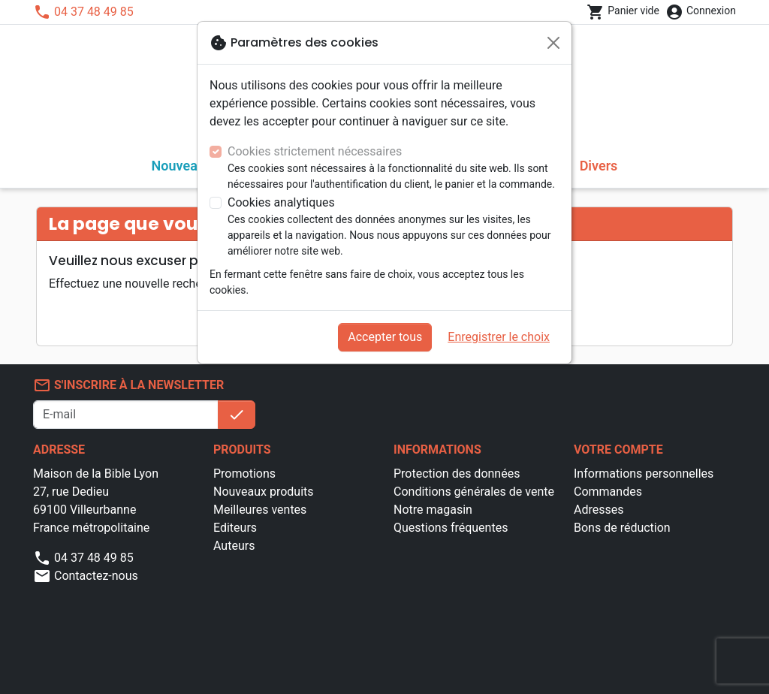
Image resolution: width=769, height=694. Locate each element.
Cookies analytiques (281, 202)
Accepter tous (385, 337)
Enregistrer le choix (499, 337)
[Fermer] (553, 43)
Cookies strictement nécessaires (315, 151)
